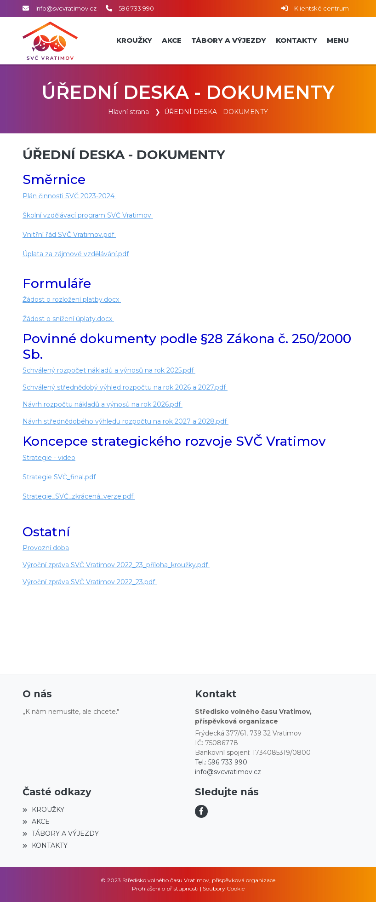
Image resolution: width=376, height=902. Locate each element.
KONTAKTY (45, 845)
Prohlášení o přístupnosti (165, 888)
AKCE (36, 821)
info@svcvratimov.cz (66, 8)
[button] (337, 41)
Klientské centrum (321, 8)
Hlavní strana (128, 112)
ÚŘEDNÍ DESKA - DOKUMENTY (216, 112)
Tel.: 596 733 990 (221, 762)
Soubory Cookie (224, 888)
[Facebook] (201, 811)
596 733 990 (136, 8)
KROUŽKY (43, 809)
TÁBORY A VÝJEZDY (61, 833)
